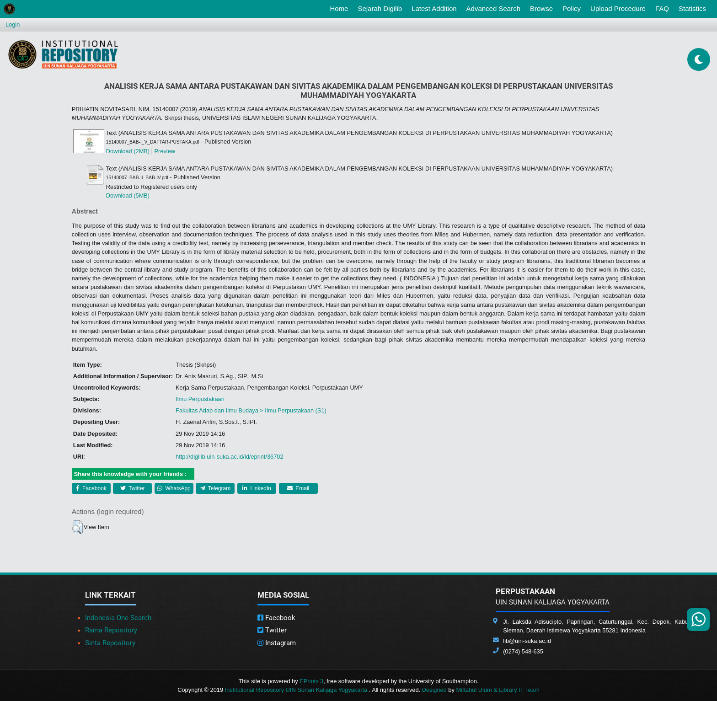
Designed (434, 689)
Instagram (276, 643)
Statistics (692, 8)
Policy (571, 8)
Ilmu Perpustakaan (200, 399)
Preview (165, 151)
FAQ (662, 8)
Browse (541, 8)
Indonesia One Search (118, 618)
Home (341, 7)
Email (298, 488)
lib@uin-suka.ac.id (527, 640)
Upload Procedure (618, 8)
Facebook (91, 488)
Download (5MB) (128, 195)
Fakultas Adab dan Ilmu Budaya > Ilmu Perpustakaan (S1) (251, 410)
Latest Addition (434, 8)
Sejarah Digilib (380, 8)
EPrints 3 (311, 681)
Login (12, 24)
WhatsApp (174, 488)
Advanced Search (493, 8)
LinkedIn (256, 488)
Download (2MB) (128, 151)
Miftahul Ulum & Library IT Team (497, 689)
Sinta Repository (110, 643)
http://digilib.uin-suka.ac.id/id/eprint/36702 (229, 456)
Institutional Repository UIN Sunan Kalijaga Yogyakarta (297, 689)
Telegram (215, 488)
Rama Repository (111, 630)
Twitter (132, 488)
